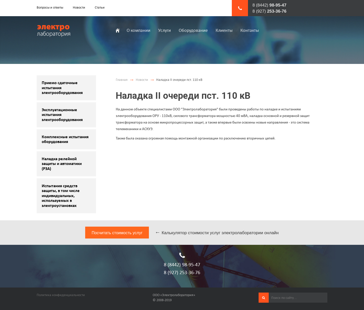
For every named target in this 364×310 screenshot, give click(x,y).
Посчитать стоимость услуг (117, 233)
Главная (122, 80)
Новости (142, 80)
